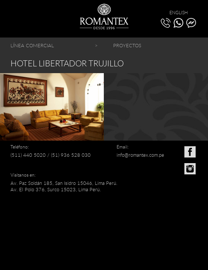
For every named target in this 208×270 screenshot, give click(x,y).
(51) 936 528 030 (71, 155)
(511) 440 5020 (28, 155)
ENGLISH (178, 12)
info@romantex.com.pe (140, 155)
